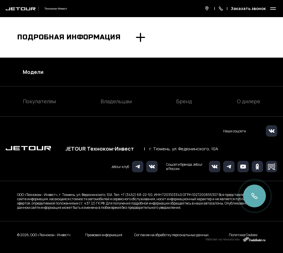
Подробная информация (69, 37)
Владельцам (116, 101)
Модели (33, 72)
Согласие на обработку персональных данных (171, 235)
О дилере (248, 101)
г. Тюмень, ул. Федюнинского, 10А (183, 149)
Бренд (184, 101)
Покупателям (39, 101)
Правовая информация (103, 235)
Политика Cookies (243, 235)
